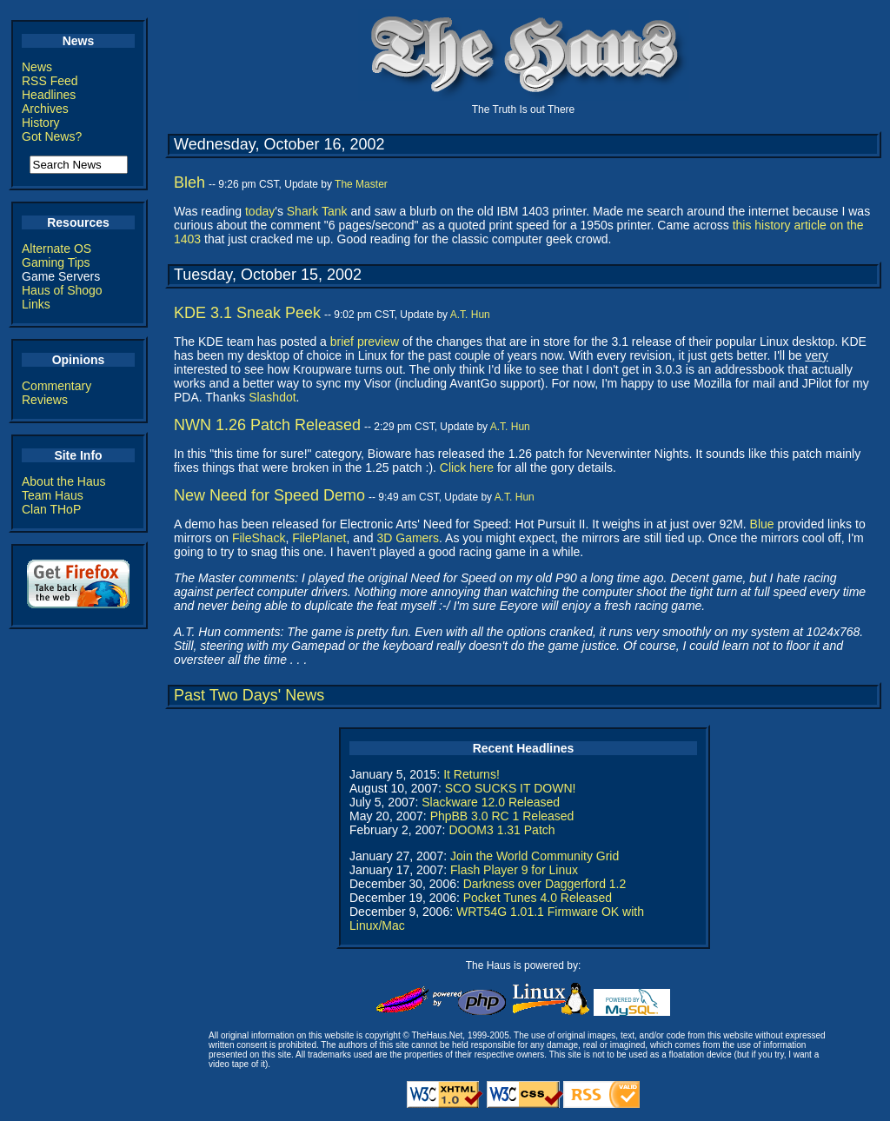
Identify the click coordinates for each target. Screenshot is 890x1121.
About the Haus (64, 481)
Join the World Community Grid (534, 856)
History (41, 122)
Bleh (189, 182)
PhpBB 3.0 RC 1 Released (502, 816)
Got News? (52, 136)
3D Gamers (407, 538)
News (37, 67)
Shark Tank (317, 211)
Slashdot (272, 397)
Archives (45, 109)
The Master (361, 184)
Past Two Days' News (249, 695)
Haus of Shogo (62, 290)
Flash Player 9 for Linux (514, 870)
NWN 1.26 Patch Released (267, 425)
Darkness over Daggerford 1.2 (545, 884)
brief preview (364, 341)
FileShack (258, 538)
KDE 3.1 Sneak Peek (247, 313)
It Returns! (471, 774)
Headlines (49, 95)
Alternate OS (56, 248)
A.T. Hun (470, 314)
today (260, 211)
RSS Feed (50, 81)
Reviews (45, 400)
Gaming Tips (56, 262)
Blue (762, 524)
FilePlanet (319, 538)
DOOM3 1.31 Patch (501, 830)
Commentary (56, 386)
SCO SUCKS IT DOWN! (510, 788)
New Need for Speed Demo (269, 495)
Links (36, 304)
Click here (467, 467)
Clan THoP (51, 509)
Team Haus (52, 495)
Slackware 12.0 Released (491, 802)
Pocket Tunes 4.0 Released (537, 898)
